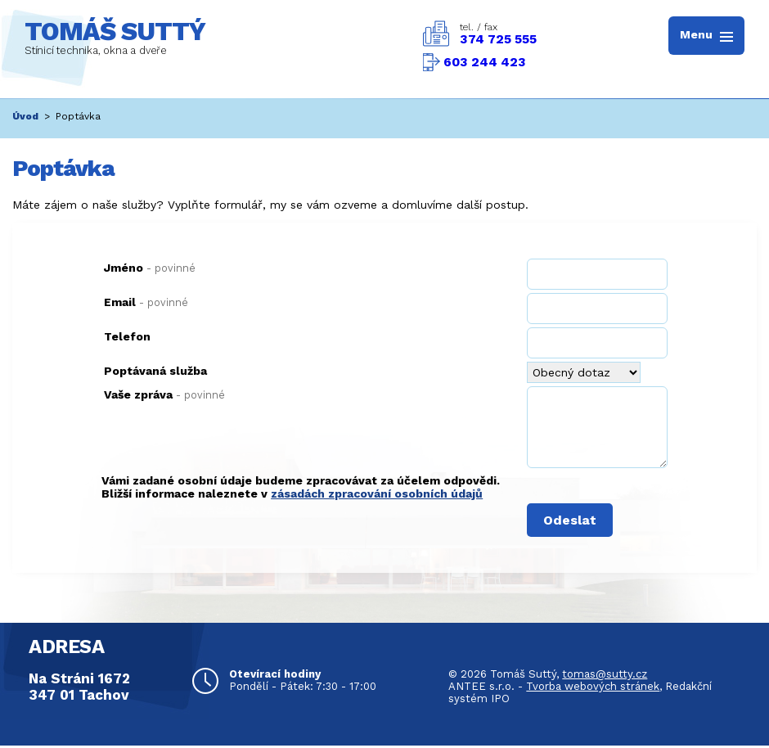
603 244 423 (484, 62)
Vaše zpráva (164, 394)
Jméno (150, 267)
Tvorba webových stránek (592, 686)
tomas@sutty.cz (604, 674)
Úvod (25, 116)
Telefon (127, 336)
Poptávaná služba (155, 370)
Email (146, 302)
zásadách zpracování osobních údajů (377, 493)
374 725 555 (498, 39)
